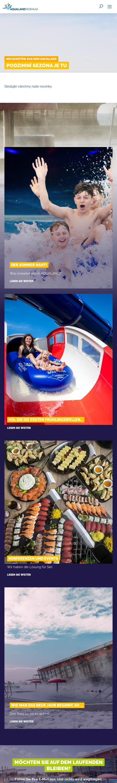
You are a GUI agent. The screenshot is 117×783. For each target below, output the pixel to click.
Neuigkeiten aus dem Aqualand (31, 59)
